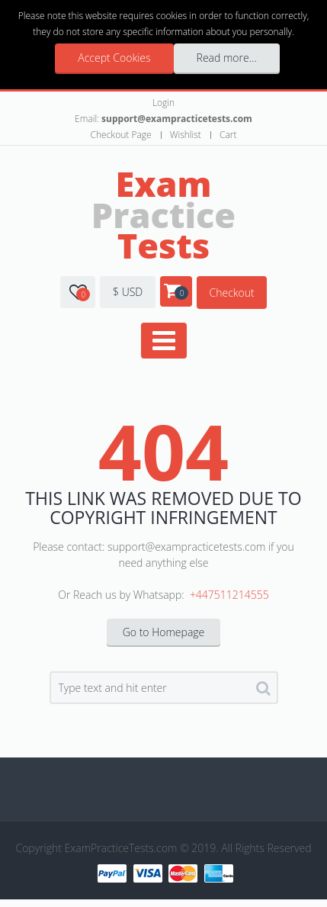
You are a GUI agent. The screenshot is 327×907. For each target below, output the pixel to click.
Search (263, 691)
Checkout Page (121, 134)
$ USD (128, 292)
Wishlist (185, 134)
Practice (163, 214)
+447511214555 (229, 594)
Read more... (227, 57)
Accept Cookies (114, 57)
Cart (228, 134)
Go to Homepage (164, 632)
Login (163, 102)
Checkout (231, 292)
